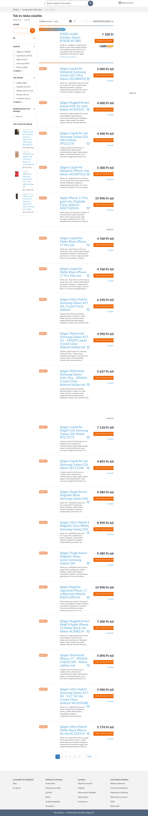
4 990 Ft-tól (105, 334)
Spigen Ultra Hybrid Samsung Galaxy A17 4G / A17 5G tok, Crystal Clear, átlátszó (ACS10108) (74, 696)
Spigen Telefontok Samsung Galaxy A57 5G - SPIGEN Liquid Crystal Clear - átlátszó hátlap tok (74, 340)
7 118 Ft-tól (105, 427)
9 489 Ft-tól (105, 492)
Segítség (81, 788)
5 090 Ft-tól (105, 69)
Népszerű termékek (53, 788)
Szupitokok (20, 56)
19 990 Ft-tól (104, 198)
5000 (89, 757)
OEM (18, 60)
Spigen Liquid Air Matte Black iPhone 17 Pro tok (73, 242)
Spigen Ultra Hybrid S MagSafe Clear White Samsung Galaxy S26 (74, 526)
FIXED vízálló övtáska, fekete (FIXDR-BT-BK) (70, 38)
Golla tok (27, 20)
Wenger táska (17, 20)
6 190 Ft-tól (105, 300)
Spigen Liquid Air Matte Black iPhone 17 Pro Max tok (73, 272)
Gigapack (20, 52)
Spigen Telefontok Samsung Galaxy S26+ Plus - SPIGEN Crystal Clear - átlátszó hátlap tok (73, 378)
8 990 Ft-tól (105, 523)
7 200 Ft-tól (105, 621)
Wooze (19, 67)
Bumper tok (21, 95)
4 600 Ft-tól (105, 103)
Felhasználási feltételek (87, 793)
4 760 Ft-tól (105, 238)
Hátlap (19, 83)
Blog (14, 783)
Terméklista (49, 806)
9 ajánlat (110, 81)
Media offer (115, 806)
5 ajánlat (110, 312)
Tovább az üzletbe (104, 41)
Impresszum (83, 802)
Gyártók (48, 793)
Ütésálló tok (21, 87)
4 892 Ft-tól (105, 461)
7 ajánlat (110, 115)
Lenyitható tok (22, 99)
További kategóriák (52, 802)
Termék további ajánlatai (68, 57)
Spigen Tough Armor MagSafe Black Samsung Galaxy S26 (74, 495)
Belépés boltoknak (117, 783)
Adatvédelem (83, 797)
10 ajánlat (110, 179)
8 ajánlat (110, 210)
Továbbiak (18, 71)
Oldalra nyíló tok (23, 91)
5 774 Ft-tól (105, 727)
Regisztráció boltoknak (119, 793)
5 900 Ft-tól (105, 689)
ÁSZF (112, 802)
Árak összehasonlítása (105, 75)
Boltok (48, 797)
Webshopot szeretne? (119, 797)
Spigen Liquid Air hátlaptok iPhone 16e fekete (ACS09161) (74, 171)
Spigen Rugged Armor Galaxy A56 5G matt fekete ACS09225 (74, 106)
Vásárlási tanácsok (85, 783)
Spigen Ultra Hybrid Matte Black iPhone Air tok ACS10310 (73, 730)
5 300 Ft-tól (105, 168)
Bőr (17, 117)
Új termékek (50, 783)
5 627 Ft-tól (105, 371)
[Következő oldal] (95, 757)
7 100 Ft (108, 34)
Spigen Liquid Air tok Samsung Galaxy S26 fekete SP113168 (74, 465)
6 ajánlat (110, 145)
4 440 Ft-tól (105, 133)
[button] (126, 3)
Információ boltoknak (118, 788)
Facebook (17, 788)
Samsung (20, 63)
